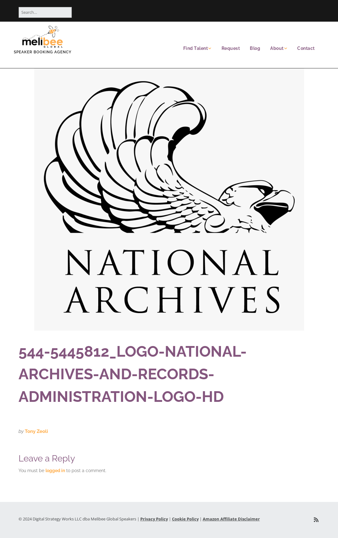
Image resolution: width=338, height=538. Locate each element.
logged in (55, 470)
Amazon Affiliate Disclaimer (231, 519)
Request (231, 48)
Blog (255, 48)
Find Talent (195, 48)
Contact (306, 48)
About (277, 48)
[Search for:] (45, 12)
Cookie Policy (185, 519)
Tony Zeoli (36, 431)
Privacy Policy (154, 519)
